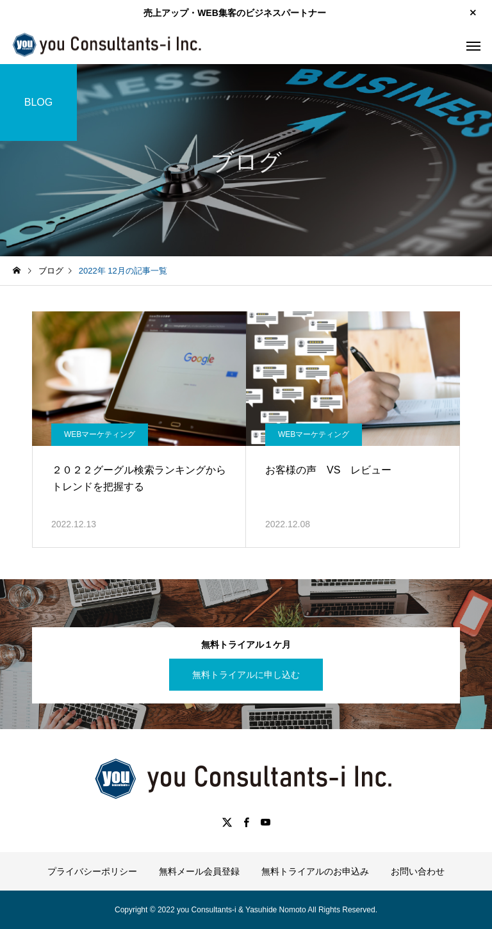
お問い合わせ (418, 871)
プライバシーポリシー (92, 871)
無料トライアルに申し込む (246, 675)
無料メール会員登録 (199, 871)
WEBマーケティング (99, 434)
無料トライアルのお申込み (315, 871)
